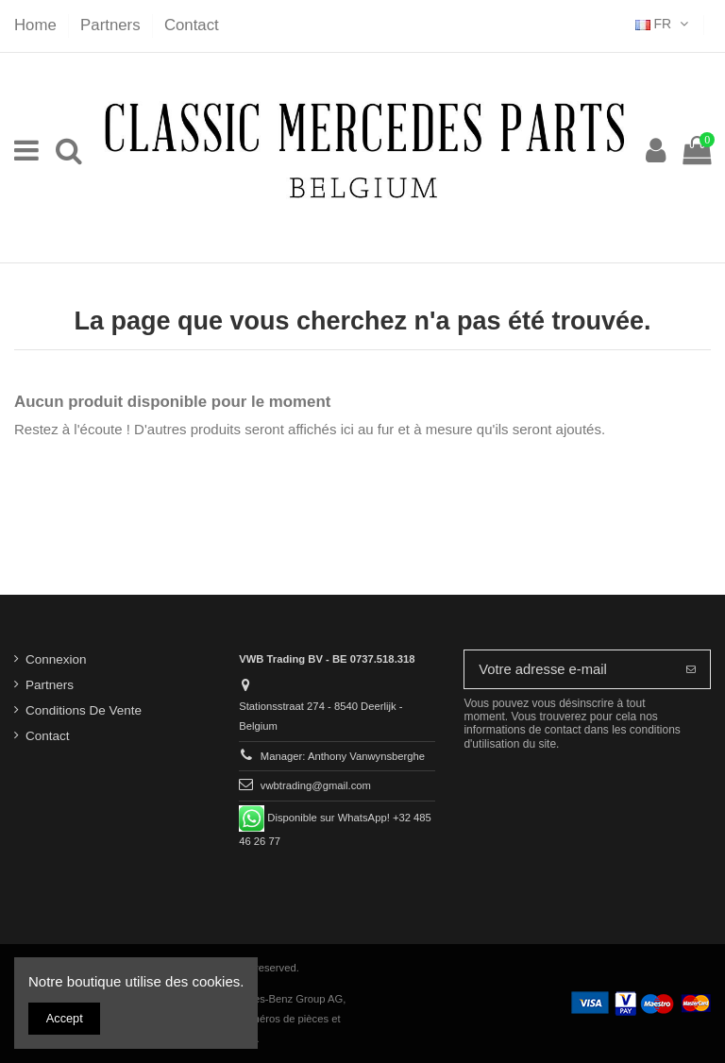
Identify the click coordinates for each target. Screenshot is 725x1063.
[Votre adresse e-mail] (568, 669)
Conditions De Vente (83, 710)
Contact (191, 25)
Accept (64, 1018)
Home (37, 25)
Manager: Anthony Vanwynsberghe (343, 755)
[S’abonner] (691, 669)
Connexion (56, 659)
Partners (112, 25)
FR (663, 23)
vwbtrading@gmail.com (316, 785)
